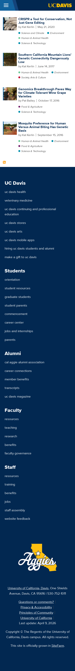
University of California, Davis (28, 588)
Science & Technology (33, 43)
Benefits (10, 444)
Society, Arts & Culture (33, 77)
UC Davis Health (15, 191)
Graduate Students (18, 296)
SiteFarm (57, 645)
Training (10, 484)
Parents (10, 339)
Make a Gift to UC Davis (21, 257)
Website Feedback (17, 518)
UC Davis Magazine (18, 396)
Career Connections (18, 370)
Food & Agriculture (31, 106)
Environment (57, 33)
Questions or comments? (36, 601)
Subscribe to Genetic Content (4, 162)
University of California (36, 617)
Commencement (16, 313)
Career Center (14, 322)
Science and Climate (32, 33)
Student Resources (17, 288)
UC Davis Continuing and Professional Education (30, 212)
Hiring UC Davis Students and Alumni (29, 248)
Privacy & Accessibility (36, 607)
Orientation (12, 279)
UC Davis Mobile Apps (19, 239)
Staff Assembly (15, 510)
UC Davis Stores (15, 222)
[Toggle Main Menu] (6, 5)
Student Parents (16, 305)
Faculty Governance (18, 453)
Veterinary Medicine (18, 200)
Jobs (8, 501)
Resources (12, 418)
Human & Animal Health (34, 38)
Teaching (11, 427)
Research (11, 436)
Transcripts (12, 387)
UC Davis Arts (13, 231)
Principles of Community (36, 612)
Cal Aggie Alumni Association (24, 362)
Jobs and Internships (19, 331)
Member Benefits (17, 379)
